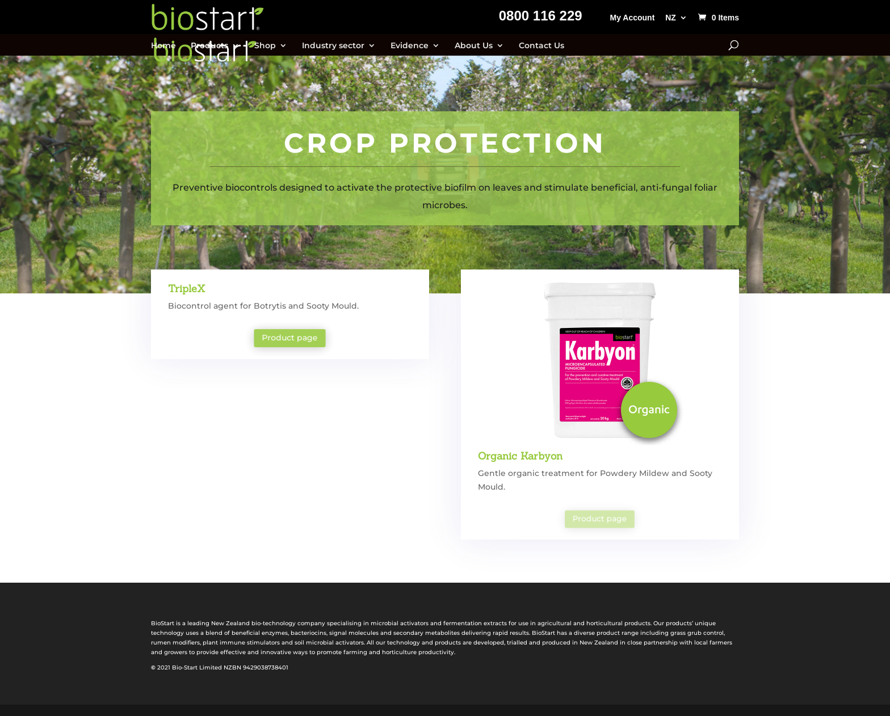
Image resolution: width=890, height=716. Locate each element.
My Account (632, 18)
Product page (290, 338)
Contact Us (541, 45)
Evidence (410, 45)
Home (163, 45)
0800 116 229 (540, 17)
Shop (265, 45)
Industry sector (333, 45)
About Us (474, 45)
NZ (670, 18)
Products (209, 45)
